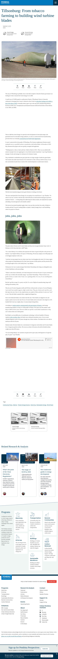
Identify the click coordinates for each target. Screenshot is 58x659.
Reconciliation (24, 618)
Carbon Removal (5, 602)
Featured (23, 590)
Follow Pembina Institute (45, 607)
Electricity (33, 405)
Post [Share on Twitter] (17, 86)
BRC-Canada (4, 608)
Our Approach (24, 610)
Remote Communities (7, 600)
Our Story (23, 614)
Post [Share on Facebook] (35, 86)
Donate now (52, 581)
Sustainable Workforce (7, 598)
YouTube (43, 616)
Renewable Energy (41, 405)
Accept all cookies (46, 656)
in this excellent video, (15, 317)
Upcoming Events (25, 604)
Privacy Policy (20, 657)
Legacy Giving (43, 602)
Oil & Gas (3, 592)
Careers (23, 620)
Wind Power (50, 405)
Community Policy (7, 405)
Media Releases (25, 596)
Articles (22, 594)
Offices (41, 592)
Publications (24, 592)
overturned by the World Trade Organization (30, 138)
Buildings (3, 596)
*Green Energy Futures (24, 405)
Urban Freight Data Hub (7, 614)
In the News (24, 624)
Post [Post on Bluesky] (23, 86)
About (23, 608)
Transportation (5, 594)
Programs (4, 588)
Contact (42, 588)
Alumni (22, 622)
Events (23, 602)
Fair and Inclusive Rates (7, 610)
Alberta (15, 405)
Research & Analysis (27, 588)
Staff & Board (24, 612)
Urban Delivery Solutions (8, 612)
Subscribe (43, 622)
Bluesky (43, 612)
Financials (23, 616)
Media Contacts (44, 590)
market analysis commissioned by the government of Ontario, (27, 305)
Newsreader (44, 620)
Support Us (43, 598)
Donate (42, 600)
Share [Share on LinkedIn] (29, 86)
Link (40, 86)
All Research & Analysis (27, 598)
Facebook (43, 618)
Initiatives (4, 606)
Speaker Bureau (44, 594)
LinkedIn (43, 614)
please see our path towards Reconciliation (11, 636)
